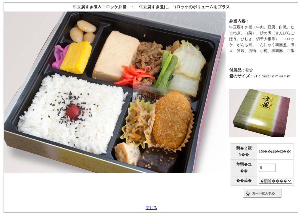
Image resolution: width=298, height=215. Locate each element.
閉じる (151, 208)
